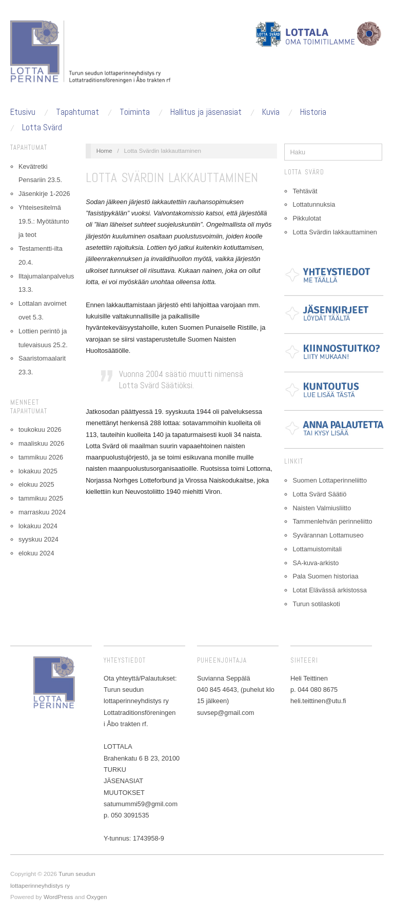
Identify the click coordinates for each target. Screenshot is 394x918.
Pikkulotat (306, 218)
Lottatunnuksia (313, 204)
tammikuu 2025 (40, 498)
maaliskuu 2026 (41, 443)
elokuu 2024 (36, 553)
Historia (313, 112)
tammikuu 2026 (40, 457)
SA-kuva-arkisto (315, 563)
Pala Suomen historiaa (325, 576)
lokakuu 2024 (37, 526)
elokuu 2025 (36, 484)
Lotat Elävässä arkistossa (329, 590)
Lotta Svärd (42, 127)
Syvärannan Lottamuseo (327, 535)
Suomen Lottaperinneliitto (329, 480)
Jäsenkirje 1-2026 (44, 193)
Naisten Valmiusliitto (321, 508)
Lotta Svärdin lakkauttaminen (334, 232)
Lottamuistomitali (317, 549)
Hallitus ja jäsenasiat (206, 112)
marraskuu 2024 (42, 512)
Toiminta (135, 112)
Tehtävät (304, 191)
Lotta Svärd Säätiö (319, 494)
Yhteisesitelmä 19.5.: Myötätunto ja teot (43, 221)
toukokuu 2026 (40, 429)
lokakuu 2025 (37, 471)
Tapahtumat (77, 112)
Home (104, 150)
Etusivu (22, 112)
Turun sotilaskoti (316, 604)
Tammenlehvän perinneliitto (332, 521)
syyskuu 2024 (38, 539)
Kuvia (271, 112)
